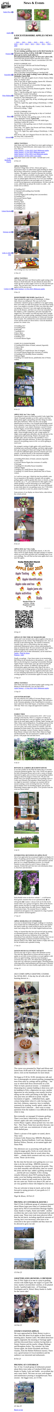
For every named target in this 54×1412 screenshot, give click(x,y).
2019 (35, 42)
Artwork (8, 137)
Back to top (18, 1410)
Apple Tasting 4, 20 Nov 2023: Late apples (27, 156)
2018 (41, 42)
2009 (15, 46)
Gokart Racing (6, 211)
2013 (32, 44)
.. (27, 225)
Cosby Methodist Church (8, 160)
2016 (15, 44)
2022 (17, 42)
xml (10, 232)
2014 (26, 44)
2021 (23, 42)
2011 (43, 44)
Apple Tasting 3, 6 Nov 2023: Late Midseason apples (31, 154)
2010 (48, 44)
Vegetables (7, 75)
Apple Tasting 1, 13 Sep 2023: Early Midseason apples (31, 150)
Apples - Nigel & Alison (22, 653)
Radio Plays (7, 12)
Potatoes (8, 54)
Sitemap (6, 232)
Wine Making (6, 95)
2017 (47, 42)
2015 (21, 44)
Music (9, 116)
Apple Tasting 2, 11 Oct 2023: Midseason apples (29, 152)
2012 (37, 44)
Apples (9, 33)
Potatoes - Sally (19, 655)
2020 (29, 42)
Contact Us (7, 289)
